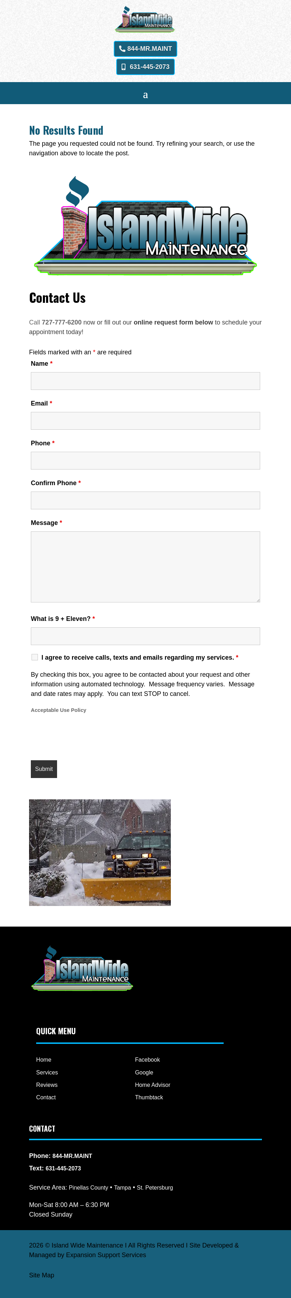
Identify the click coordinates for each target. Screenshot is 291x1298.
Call (35, 322)
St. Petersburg (155, 1188)
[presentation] (85, 737)
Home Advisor (152, 1085)
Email (41, 403)
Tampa (122, 1188)
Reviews (46, 1085)
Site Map (41, 1275)
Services (47, 1072)
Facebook (147, 1060)
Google (144, 1072)
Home (43, 1060)
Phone (43, 443)
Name (41, 363)
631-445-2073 (149, 66)
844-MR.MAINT (149, 48)
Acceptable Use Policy (58, 710)
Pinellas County (88, 1188)
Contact (46, 1097)
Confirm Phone (56, 483)
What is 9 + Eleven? (63, 618)
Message (46, 522)
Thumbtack (149, 1097)
